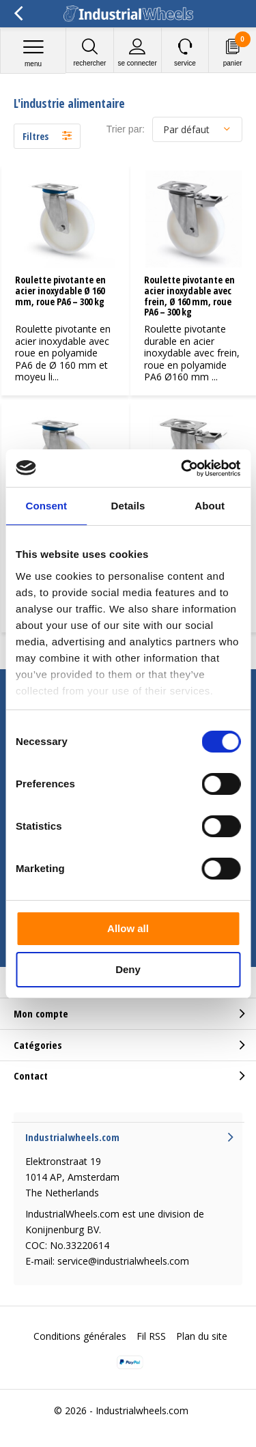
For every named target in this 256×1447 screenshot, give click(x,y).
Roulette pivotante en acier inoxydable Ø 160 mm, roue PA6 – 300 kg (60, 290)
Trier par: (125, 129)
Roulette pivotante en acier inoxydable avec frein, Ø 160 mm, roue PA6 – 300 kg (189, 295)
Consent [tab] (46, 505)
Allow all (128, 928)
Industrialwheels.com (142, 1410)
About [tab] (210, 505)
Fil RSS (151, 1336)
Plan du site (201, 1336)
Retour (18, 13)
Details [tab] (128, 505)
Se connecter (137, 52)
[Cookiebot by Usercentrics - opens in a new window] (182, 468)
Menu (33, 53)
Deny (128, 969)
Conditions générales (79, 1336)
